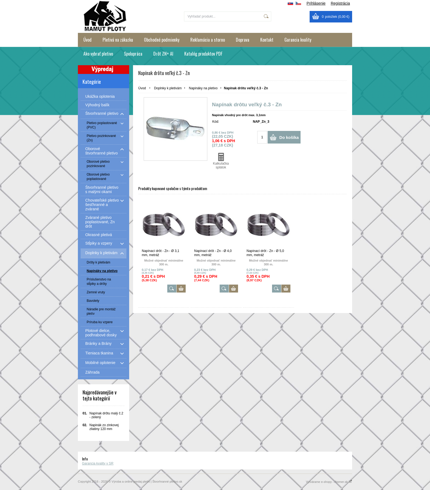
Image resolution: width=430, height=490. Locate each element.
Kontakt (266, 39)
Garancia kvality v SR (98, 463)
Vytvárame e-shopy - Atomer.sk (329, 481)
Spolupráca (133, 53)
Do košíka (289, 137)
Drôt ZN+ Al (163, 53)
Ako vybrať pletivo (98, 53)
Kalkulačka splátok (221, 161)
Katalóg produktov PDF (203, 53)
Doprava (242, 39)
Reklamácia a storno (207, 39)
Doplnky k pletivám (168, 88)
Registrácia (340, 3)
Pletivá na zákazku (118, 39)
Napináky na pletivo (203, 88)
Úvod (87, 39)
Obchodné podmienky (161, 39)
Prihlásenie (316, 3)
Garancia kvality (297, 39)
